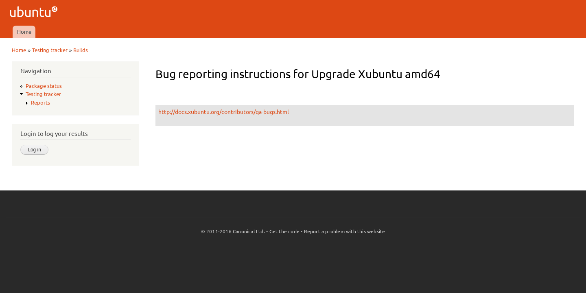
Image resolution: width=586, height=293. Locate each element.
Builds (80, 50)
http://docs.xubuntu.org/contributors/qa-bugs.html (223, 112)
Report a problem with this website (344, 231)
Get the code (284, 231)
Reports (40, 102)
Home (24, 32)
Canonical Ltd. (249, 231)
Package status (44, 86)
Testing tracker (50, 50)
